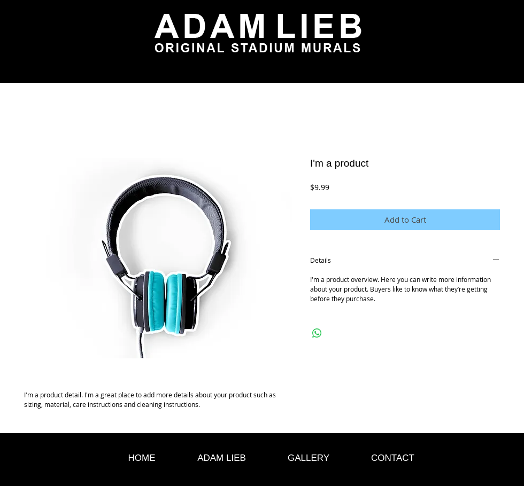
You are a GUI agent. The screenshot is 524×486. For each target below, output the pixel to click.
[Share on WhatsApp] (317, 333)
